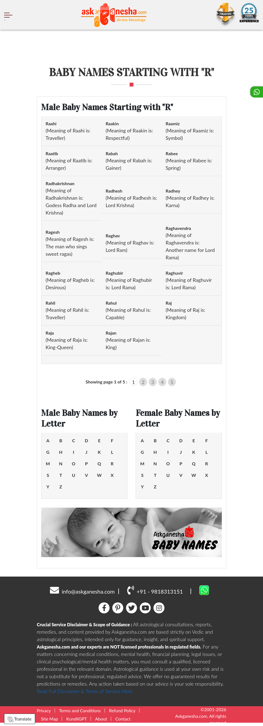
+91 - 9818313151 (155, 590)
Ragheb (53, 273)
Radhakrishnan (60, 183)
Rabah (112, 153)
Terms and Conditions (80, 710)
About (101, 718)
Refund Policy (122, 710)
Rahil (50, 302)
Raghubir (114, 273)
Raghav (113, 235)
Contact (122, 718)
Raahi (51, 123)
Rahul (111, 302)
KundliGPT (76, 718)
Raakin (112, 123)
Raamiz (173, 123)
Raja (50, 332)
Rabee (172, 153)
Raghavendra (178, 228)
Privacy (44, 710)
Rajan (111, 332)
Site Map (49, 718)
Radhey (173, 190)
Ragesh (53, 232)
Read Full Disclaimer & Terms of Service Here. (85, 691)
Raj (169, 302)
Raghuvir (174, 273)
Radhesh (114, 190)
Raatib (52, 153)
